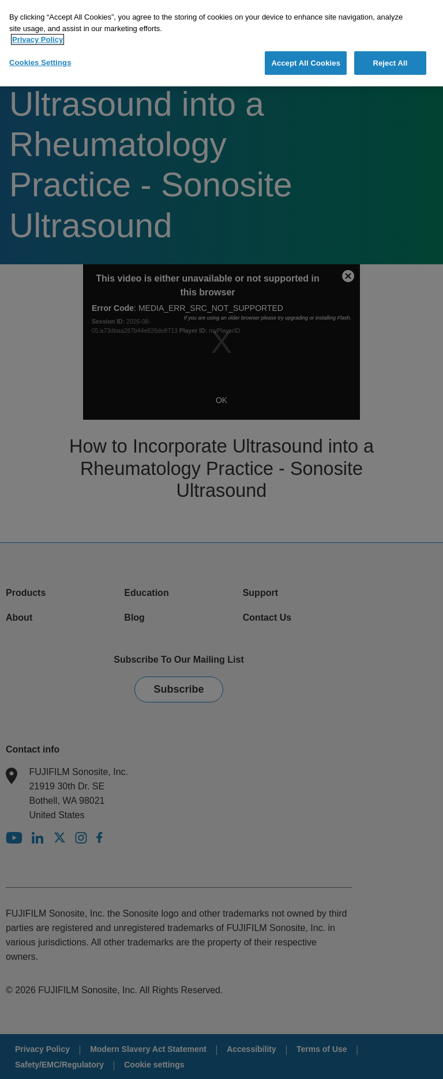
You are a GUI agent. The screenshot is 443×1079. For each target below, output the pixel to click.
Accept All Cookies (305, 63)
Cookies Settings (40, 62)
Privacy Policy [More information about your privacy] (37, 39)
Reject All (390, 63)
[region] (221, 43)
